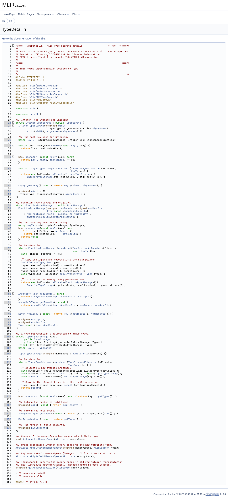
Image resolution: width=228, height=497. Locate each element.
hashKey (56, 145)
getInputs (61, 231)
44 (7, 168)
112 (7, 362)
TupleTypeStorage (37, 336)
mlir (32, 108)
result (34, 376)
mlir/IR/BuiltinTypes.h (45, 88)
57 (7, 205)
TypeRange (44, 347)
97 (7, 319)
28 (7, 122)
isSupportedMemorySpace (38, 439)
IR (10, 21)
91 (7, 302)
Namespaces (45, 14)
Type (50, 211)
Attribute (61, 439)
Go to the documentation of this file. (23, 38)
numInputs (66, 208)
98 (7, 322)
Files (76, 14)
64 (7, 225)
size (34, 405)
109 (7, 353)
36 (7, 145)
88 (7, 293)
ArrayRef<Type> (82, 273)
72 (7, 248)
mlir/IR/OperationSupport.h (48, 94)
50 (7, 185)
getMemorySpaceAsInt (41, 467)
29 (7, 125)
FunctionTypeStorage (39, 205)
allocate (58, 174)
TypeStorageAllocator (85, 168)
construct (63, 168)
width (61, 125)
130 (7, 413)
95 (7, 313)
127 (7, 405)
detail (34, 114)
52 (7, 191)
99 (7, 325)
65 (7, 228)
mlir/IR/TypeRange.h (43, 97)
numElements (80, 353)
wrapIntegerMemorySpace (45, 447)
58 (7, 208)
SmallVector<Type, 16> (36, 262)
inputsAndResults (75, 211)
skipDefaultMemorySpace (45, 456)
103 (7, 336)
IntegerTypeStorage (38, 122)
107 (7, 347)
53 (7, 194)
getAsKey (32, 185)
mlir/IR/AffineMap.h (43, 85)
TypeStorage (73, 122)
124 (7, 396)
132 (7, 419)
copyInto (65, 273)
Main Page (9, 14)
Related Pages (26, 14)
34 (7, 139)
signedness (99, 128)
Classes (63, 14)
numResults (95, 208)
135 (7, 427)
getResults (69, 233)
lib (3, 21)
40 (7, 156)
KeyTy (30, 139)
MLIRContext (102, 447)
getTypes (104, 396)
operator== (33, 156)
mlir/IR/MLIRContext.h (45, 91)
